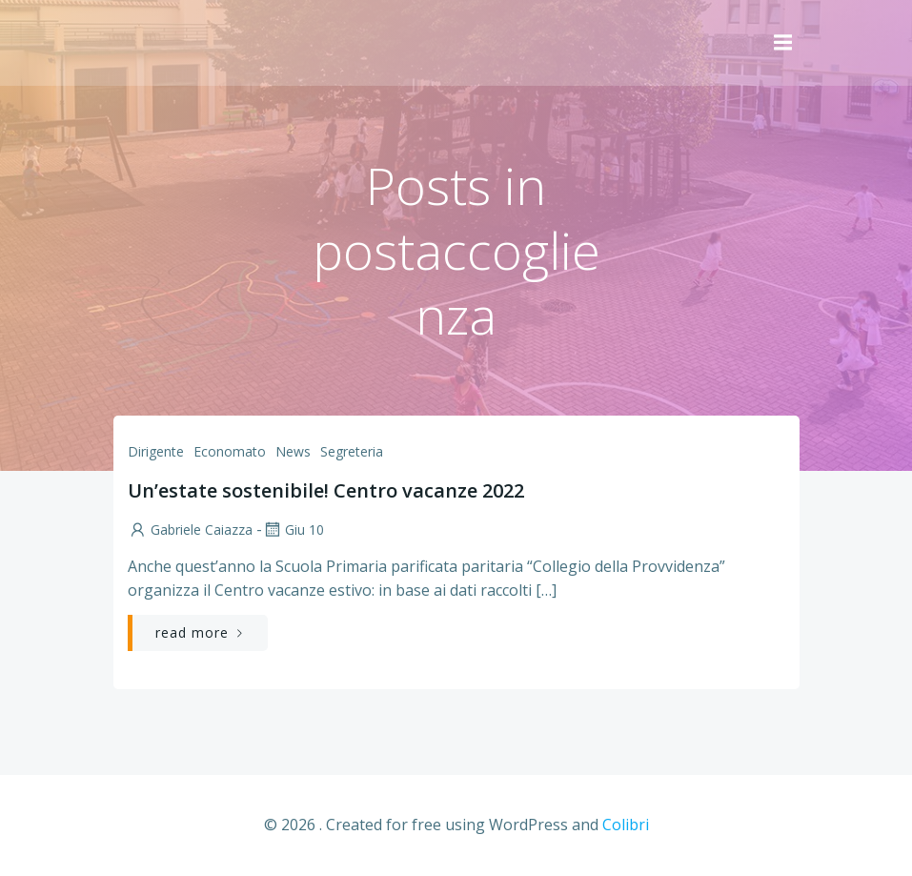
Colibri (625, 824)
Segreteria (351, 451)
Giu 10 (293, 529)
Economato (229, 451)
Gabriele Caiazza (190, 529)
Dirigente (156, 451)
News (293, 451)
